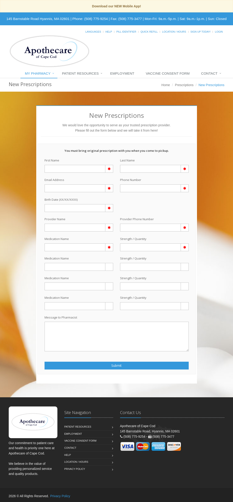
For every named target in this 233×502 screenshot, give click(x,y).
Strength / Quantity (133, 239)
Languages (93, 31)
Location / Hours (174, 31)
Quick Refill (149, 31)
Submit (116, 365)
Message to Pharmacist (61, 317)
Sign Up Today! (201, 31)
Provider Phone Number (137, 219)
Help (108, 31)
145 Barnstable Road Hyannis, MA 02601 (38, 19)
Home (165, 85)
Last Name (127, 160)
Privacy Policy (74, 469)
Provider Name (55, 219)
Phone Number (130, 180)
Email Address (54, 180)
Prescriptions (184, 85)
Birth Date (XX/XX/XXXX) (61, 199)
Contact (209, 73)
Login (219, 31)
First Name (52, 160)
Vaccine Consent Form (168, 73)
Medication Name (57, 239)
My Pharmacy (38, 73)
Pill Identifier (126, 31)
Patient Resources (80, 73)
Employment (122, 73)
